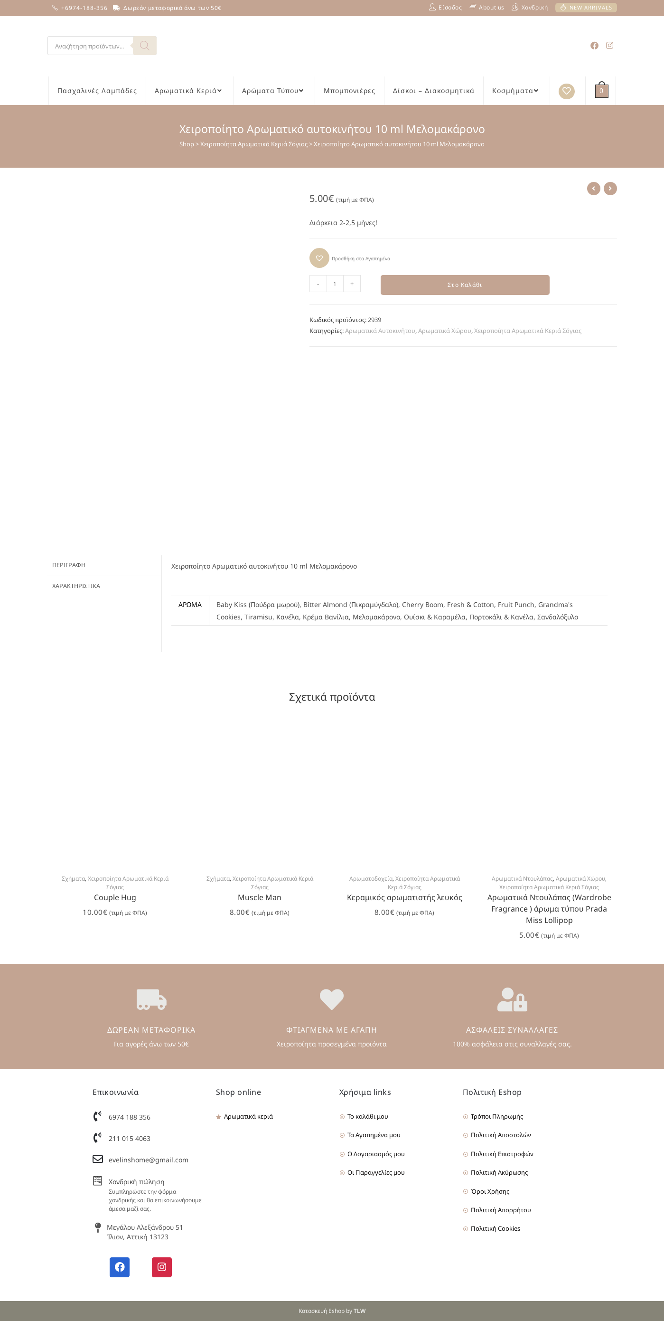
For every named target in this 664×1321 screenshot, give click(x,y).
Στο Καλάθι (465, 285)
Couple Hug (115, 897)
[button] (349, 258)
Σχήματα (73, 878)
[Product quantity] (335, 283)
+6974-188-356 (84, 8)
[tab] (104, 565)
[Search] (145, 45)
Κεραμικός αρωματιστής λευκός (404, 897)
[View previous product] (593, 188)
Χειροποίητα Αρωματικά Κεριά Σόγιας (254, 144)
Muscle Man (259, 897)
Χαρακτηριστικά (76, 584)
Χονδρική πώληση (137, 1181)
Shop (186, 144)
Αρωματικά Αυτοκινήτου (380, 332)
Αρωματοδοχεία (371, 878)
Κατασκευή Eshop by (332, 1311)
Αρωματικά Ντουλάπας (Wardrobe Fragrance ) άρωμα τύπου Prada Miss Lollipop (549, 908)
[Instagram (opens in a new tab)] (609, 45)
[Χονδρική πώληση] (98, 1181)
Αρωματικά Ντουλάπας (522, 878)
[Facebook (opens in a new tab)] (594, 45)
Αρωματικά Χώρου (444, 332)
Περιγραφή (68, 565)
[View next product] (610, 188)
